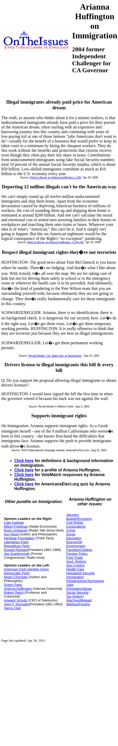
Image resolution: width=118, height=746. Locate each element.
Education (73, 538)
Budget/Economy (79, 519)
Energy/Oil (74, 542)
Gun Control (75, 565)
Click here (24, 460)
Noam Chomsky (16, 577)
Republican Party (17, 546)
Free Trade (74, 558)
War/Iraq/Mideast (79, 600)
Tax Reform (74, 596)
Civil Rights (74, 523)
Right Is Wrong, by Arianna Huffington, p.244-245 (55, 242)
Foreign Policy (76, 554)
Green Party (13, 585)
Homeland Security (80, 573)
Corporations (75, 526)
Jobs (69, 585)
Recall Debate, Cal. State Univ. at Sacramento (55, 355)
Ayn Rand (11, 534)
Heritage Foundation (19, 538)
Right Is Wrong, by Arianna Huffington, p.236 (55, 177)
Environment (75, 546)
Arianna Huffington (18, 589)
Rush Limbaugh (15, 530)
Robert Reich (14, 592)
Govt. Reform (76, 561)
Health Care (75, 569)
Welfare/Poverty (78, 604)
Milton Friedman (16, 526)
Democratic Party (17, 573)
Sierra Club (12, 608)
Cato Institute (14, 523)
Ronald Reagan (15, 550)
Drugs (70, 534)
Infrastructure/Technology (85, 581)
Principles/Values (79, 589)
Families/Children (79, 550)
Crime (70, 530)
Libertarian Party (16, 542)
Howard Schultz (15, 600)
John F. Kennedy (16, 604)
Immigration (75, 577)
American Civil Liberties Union (26, 569)
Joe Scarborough (17, 554)
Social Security (77, 592)
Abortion (72, 515)
